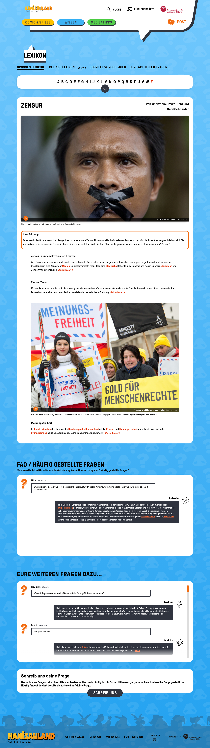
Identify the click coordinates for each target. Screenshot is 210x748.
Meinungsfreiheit (128, 429)
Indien (137, 650)
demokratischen (42, 429)
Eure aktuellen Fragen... (149, 67)
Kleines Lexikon (62, 67)
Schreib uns (105, 693)
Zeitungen (166, 266)
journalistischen (65, 508)
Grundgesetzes (39, 432)
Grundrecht (168, 516)
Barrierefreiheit (133, 737)
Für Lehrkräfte (140, 9)
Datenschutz (113, 737)
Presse (109, 429)
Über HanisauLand (74, 737)
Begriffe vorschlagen (108, 67)
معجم (82, 67)
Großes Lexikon (30, 67)
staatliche (111, 266)
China (84, 647)
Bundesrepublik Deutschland (83, 429)
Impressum (95, 737)
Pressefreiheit (148, 516)
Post (177, 22)
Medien (66, 266)
